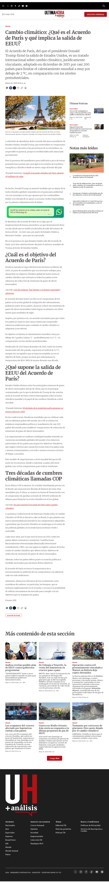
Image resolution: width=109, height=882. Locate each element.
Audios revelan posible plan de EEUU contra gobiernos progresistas (20, 668)
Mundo (7, 26)
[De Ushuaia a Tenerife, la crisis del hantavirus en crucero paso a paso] (54, 651)
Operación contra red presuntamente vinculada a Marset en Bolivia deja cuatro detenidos (87, 669)
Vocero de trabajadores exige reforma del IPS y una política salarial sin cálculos (80, 113)
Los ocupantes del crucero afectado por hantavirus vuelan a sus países (19, 729)
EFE (57, 691)
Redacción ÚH (87, 118)
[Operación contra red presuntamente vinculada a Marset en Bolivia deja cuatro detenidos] (88, 651)
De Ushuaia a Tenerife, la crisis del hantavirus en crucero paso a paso (52, 668)
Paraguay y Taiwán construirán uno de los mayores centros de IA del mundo (88, 194)
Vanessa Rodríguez (86, 135)
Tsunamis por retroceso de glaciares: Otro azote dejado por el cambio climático (87, 729)
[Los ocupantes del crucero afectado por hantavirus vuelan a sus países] (21, 712)
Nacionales (74, 109)
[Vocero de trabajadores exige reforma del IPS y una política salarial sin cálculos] (99, 110)
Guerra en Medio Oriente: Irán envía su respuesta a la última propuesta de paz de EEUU (54, 730)
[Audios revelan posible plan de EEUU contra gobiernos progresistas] (21, 651)
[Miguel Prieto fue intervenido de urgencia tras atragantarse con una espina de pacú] (99, 127)
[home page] (54, 14)
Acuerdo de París (13, 616)
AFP (24, 683)
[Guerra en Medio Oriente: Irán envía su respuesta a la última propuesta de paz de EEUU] (54, 712)
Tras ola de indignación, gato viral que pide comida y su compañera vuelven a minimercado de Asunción (88, 185)
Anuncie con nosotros (40, 822)
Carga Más (54, 759)
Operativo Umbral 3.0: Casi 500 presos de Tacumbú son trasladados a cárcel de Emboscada (88, 203)
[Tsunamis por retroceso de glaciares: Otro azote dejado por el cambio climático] (88, 712)
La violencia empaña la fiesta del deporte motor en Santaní (85, 176)
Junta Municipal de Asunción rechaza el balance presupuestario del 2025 (88, 212)
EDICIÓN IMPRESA (95, 14)
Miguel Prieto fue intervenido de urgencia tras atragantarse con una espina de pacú (81, 129)
